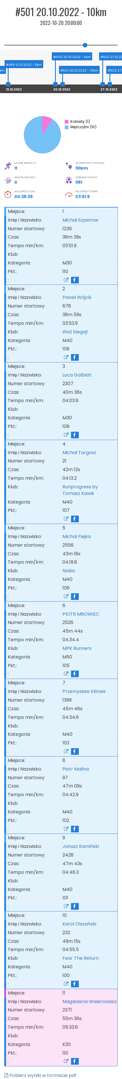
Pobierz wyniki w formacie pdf (40, 1075)
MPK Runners (78, 648)
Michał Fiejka (76, 536)
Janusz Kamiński (80, 846)
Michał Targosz (79, 452)
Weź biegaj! (76, 332)
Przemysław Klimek (84, 691)
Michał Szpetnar (80, 220)
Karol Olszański (79, 924)
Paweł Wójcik (77, 297)
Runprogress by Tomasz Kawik (80, 490)
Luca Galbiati (76, 375)
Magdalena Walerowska (89, 1001)
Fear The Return (81, 958)
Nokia (69, 570)
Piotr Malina (75, 769)
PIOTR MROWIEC (80, 614)
